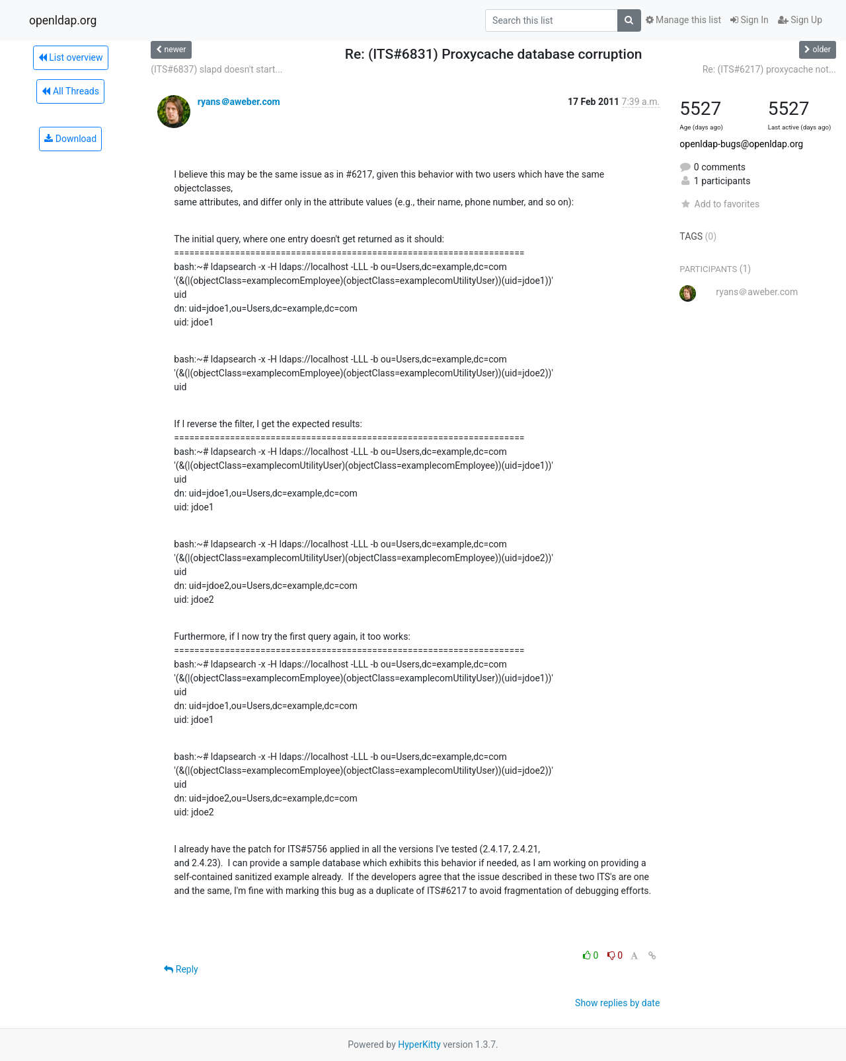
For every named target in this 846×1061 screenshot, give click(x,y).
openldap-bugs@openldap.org (741, 144)
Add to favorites (719, 204)
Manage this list (683, 20)
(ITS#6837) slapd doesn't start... (216, 69)
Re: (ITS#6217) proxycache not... (769, 69)
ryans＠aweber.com (239, 101)
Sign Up (800, 20)
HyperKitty (419, 1044)
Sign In (749, 20)
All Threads (70, 91)
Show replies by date (617, 1003)
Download (70, 138)
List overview (70, 57)
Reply (181, 969)
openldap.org (62, 20)
